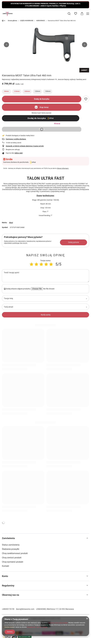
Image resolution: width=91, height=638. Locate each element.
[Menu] (88, 14)
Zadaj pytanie (73, 242)
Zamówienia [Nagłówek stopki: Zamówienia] (8, 538)
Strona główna (12, 20)
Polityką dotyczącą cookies (58, 623)
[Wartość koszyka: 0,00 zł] (82, 13)
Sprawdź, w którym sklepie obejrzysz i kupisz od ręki (25, 146)
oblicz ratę (18, 153)
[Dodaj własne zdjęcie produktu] (48, 288)
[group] (45, 44)
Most (11, 223)
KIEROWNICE (40, 20)
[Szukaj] (69, 13)
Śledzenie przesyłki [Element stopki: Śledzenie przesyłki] (10, 549)
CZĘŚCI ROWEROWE (26, 20)
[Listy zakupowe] (75, 13)
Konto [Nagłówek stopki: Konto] (5, 576)
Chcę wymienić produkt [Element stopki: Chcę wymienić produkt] (12, 562)
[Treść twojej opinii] (45, 275)
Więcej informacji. (63, 168)
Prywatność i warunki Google (37, 627)
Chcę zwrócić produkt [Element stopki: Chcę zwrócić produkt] (11, 557)
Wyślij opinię (45, 315)
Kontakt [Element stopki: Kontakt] (5, 566)
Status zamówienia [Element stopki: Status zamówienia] (10, 545)
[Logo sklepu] (7, 13)
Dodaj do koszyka (41, 99)
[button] (6, 44)
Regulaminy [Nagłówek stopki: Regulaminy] (8, 585)
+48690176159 (8, 609)
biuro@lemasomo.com (25, 609)
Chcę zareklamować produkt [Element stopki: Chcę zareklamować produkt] (15, 553)
